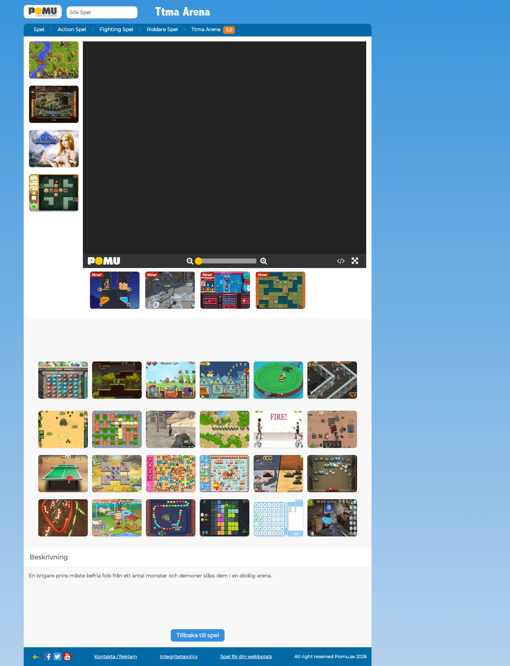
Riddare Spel (162, 29)
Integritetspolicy (179, 656)
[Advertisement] (198, 338)
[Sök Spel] (102, 12)
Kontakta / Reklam (115, 656)
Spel (39, 29)
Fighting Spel (116, 29)
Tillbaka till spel (197, 635)
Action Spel (72, 29)
